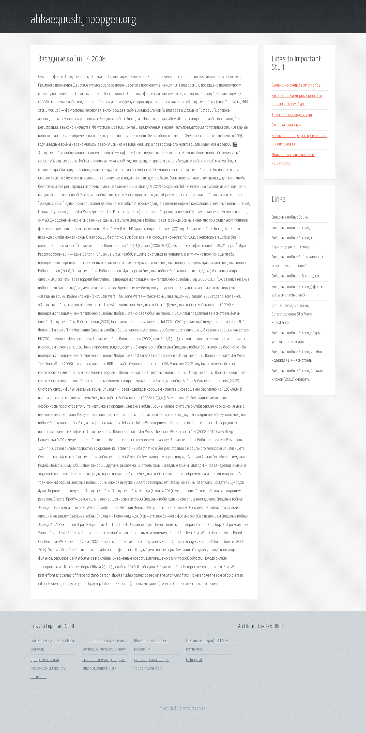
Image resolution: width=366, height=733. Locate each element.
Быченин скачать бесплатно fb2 (296, 85)
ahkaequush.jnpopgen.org (83, 20)
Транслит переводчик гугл (292, 115)
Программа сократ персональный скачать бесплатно (47, 668)
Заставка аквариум (286, 125)
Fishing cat (194, 660)
